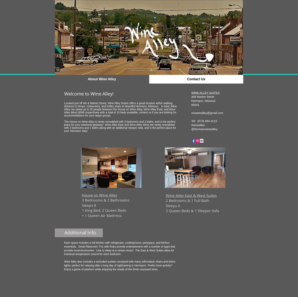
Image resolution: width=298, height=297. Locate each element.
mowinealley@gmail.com (207, 113)
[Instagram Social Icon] (197, 141)
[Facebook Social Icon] (193, 141)
